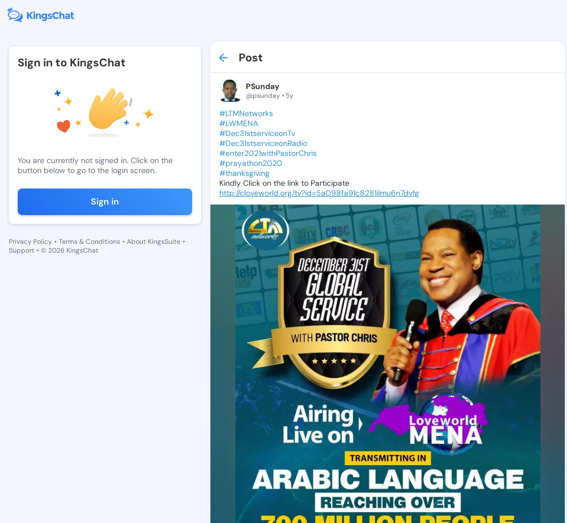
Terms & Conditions (89, 241)
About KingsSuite (154, 241)
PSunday (262, 86)
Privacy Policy (30, 241)
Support (21, 250)
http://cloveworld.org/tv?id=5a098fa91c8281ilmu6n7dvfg (319, 193)
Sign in (105, 201)
